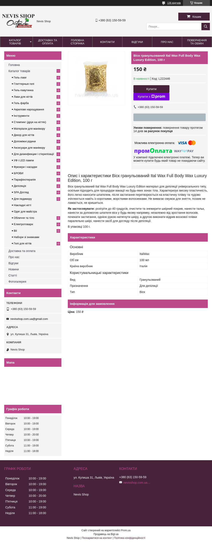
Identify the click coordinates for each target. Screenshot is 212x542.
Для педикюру (23, 198)
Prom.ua (125, 530)
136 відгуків (174, 2)
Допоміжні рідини (25, 141)
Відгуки (137, 42)
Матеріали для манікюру (29, 128)
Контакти (107, 42)
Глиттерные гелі (24, 83)
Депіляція (20, 186)
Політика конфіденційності (129, 538)
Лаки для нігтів (23, 96)
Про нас (167, 42)
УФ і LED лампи (24, 160)
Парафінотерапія (25, 179)
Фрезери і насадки (25, 166)
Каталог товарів (15, 42)
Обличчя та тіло (24, 217)
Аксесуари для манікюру (29, 147)
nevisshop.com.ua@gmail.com (29, 318)
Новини (13, 269)
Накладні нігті (22, 205)
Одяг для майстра (25, 211)
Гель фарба (21, 103)
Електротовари (23, 224)
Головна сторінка (77, 42)
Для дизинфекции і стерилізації (34, 154)
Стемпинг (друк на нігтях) (30, 122)
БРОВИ (18, 173)
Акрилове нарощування (29, 109)
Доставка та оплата (47, 42)
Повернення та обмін (197, 42)
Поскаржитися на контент (97, 538)
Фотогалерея (17, 281)
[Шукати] (205, 26)
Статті (12, 275)
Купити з (151, 97)
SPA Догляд (21, 192)
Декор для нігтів (24, 135)
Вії (15, 230)
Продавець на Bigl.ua (105, 534)
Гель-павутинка (23, 90)
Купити (151, 89)
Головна (14, 65)
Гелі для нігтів (22, 243)
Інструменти (21, 115)
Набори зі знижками (26, 237)
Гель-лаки (20, 77)
